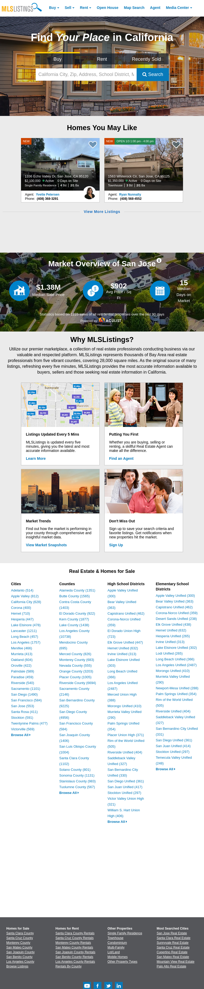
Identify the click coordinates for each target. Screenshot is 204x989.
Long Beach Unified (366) (175, 659)
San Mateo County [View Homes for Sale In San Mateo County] (19, 947)
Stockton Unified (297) (124, 793)
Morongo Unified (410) (124, 706)
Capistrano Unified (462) (126, 613)
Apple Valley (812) (25, 596)
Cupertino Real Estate (172, 952)
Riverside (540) (22, 683)
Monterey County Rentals (73, 943)
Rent (84, 8)
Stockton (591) (22, 718)
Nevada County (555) (75, 665)
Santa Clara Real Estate (174, 938)
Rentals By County (69, 966)
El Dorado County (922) (77, 613)
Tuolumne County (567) (77, 787)
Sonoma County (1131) (76, 775)
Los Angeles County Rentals (75, 961)
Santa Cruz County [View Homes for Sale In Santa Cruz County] (19, 938)
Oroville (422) (21, 665)
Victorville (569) (22, 729)
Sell (68, 8)
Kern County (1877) (74, 619)
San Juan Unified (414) (173, 746)
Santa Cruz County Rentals (75, 938)
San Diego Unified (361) (126, 781)
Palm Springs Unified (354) (176, 694)
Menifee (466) (21, 648)
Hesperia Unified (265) (173, 636)
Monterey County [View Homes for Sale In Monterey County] (18, 943)
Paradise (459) (22, 677)
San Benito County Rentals (74, 957)
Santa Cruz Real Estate (173, 947)
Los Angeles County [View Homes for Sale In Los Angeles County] (20, 961)
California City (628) (26, 602)
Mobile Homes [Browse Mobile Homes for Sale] (118, 957)
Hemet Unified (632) (123, 648)
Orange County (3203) (76, 671)
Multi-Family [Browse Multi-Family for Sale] (116, 947)
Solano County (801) (74, 770)
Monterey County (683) (76, 660)
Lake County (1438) (74, 625)
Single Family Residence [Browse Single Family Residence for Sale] (125, 933)
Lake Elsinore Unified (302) (176, 648)
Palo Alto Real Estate (171, 966)
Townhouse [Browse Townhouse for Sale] (116, 938)
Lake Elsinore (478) (26, 625)
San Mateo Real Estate (173, 957)
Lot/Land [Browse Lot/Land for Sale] (114, 952)
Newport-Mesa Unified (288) (177, 688)
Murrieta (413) (22, 654)
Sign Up (116, 545)
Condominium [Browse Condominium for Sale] (117, 943)
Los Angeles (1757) (25, 642)
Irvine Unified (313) (122, 654)
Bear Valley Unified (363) (175, 601)
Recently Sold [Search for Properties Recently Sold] (146, 59)
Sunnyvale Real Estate (173, 943)
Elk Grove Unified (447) (125, 642)
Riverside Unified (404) (125, 752)
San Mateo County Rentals (74, 947)
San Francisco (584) (26, 700)
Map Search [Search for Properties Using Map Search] (134, 8)
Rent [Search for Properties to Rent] (102, 59)
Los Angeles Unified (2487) (176, 665)
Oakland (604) (22, 660)
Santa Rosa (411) (24, 712)
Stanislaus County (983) (77, 781)
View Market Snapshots (46, 545)
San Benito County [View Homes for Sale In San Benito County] (19, 957)
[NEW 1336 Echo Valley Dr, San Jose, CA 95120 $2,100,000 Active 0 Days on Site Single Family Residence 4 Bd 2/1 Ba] (60, 164)
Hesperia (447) (22, 619)
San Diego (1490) (24, 694)
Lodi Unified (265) (169, 653)
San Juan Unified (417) (125, 787)
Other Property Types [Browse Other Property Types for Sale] (122, 961)
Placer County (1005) (75, 677)
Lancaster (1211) (24, 631)
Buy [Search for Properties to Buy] (57, 59)
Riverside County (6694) (77, 683)
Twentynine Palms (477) (29, 723)
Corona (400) (21, 608)
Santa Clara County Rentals (75, 933)
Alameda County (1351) (77, 590)
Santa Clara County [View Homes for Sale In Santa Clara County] (20, 933)
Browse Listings (17, 966)
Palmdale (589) (22, 671)
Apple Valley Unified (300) (175, 596)
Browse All (21, 735)
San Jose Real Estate (172, 933)
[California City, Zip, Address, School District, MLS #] (86, 74)
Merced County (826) (75, 654)
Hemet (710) (20, 613)
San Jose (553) (22, 706)
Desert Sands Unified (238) (176, 619)
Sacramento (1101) (25, 689)
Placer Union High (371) (126, 735)
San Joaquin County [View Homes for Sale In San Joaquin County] (20, 952)
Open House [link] (107, 8)
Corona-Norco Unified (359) (177, 613)
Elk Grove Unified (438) (173, 624)
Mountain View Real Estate (176, 961)
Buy (52, 8)
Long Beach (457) (24, 637)
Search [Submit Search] (152, 74)
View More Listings (102, 212)
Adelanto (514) (22, 590)
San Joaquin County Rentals (75, 952)
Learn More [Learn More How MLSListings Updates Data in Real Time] (36, 458)
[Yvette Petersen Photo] (89, 190)
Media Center (177, 8)
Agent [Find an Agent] (155, 8)
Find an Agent (121, 458)
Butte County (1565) (74, 596)
